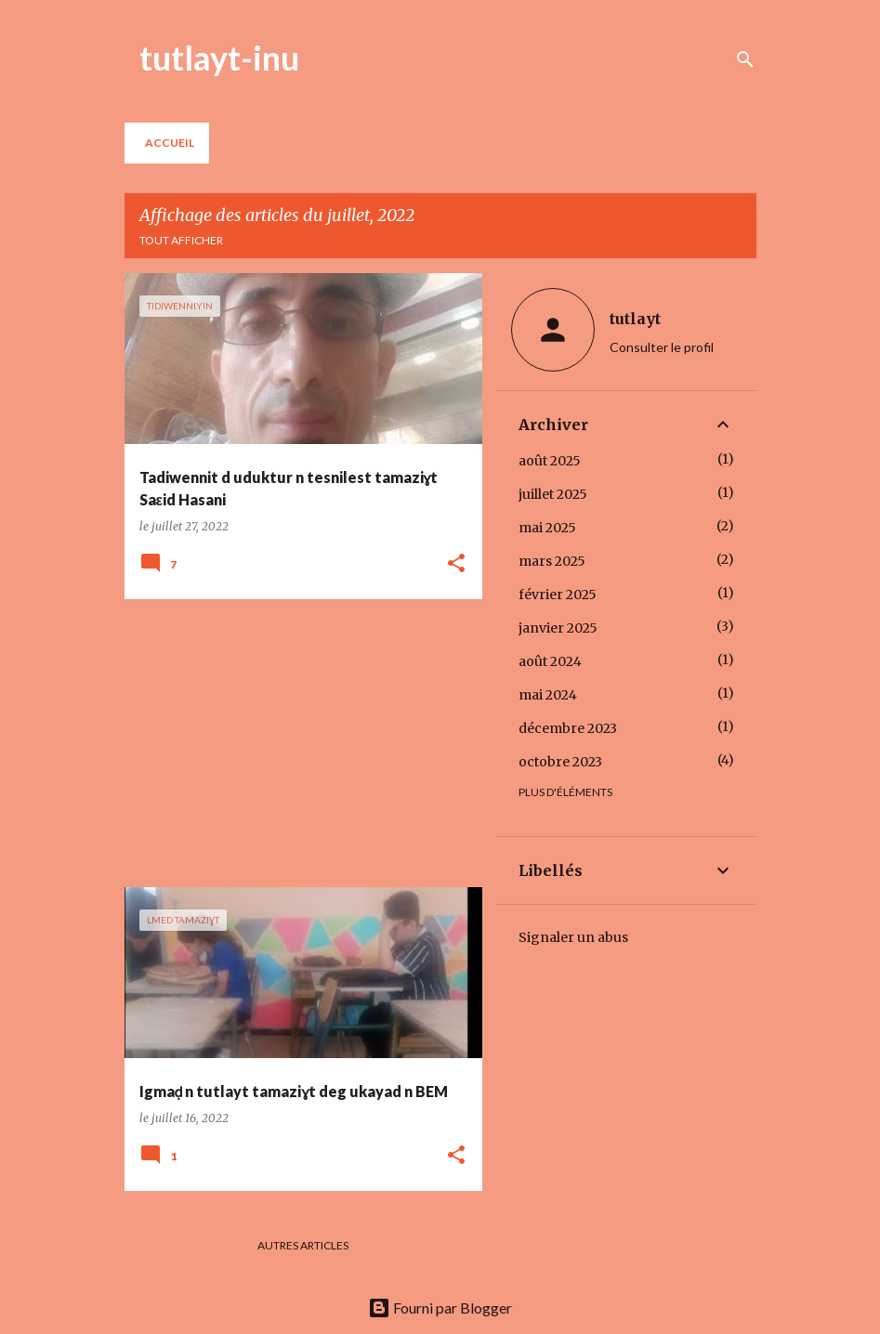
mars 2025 (552, 561)
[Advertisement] (296, 743)
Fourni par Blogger (440, 1307)
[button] (456, 564)
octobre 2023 (560, 761)
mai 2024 (548, 695)
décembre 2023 (568, 728)
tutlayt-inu (219, 57)
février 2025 (558, 594)
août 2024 (550, 661)
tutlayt (635, 318)
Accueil (169, 143)
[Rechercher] (745, 59)
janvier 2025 (558, 628)
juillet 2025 (553, 494)
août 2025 (550, 460)
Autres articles (302, 1245)
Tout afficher (181, 240)
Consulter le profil (662, 347)
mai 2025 (547, 527)
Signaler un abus (573, 937)
